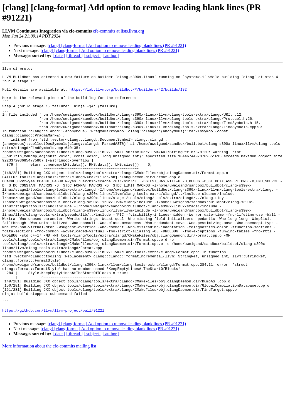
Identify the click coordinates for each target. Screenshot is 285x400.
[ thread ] (74, 55)
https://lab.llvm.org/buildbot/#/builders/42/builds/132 (128, 94)
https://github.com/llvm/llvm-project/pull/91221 (53, 359)
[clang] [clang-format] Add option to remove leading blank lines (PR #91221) (117, 45)
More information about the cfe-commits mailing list (49, 395)
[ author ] (111, 55)
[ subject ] (93, 55)
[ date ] (59, 55)
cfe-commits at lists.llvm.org (118, 31)
